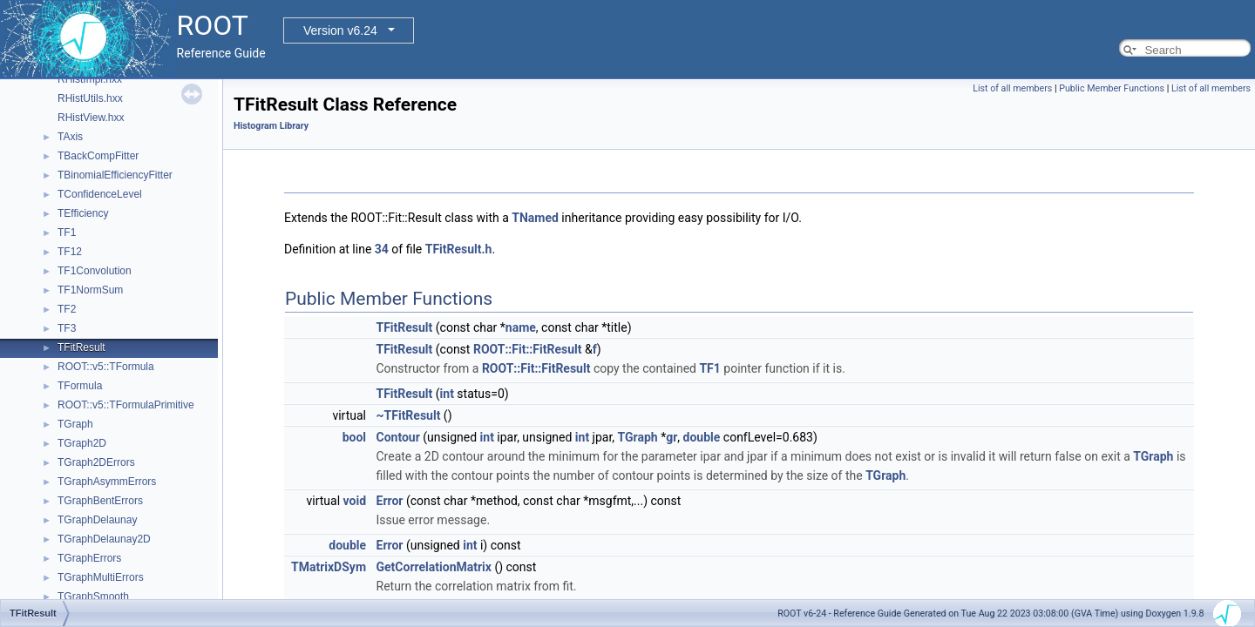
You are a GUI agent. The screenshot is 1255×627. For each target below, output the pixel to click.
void (354, 501)
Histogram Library (271, 125)
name (520, 327)
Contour (398, 437)
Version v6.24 (340, 30)
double (702, 437)
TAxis (70, 137)
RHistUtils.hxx (90, 98)
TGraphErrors (89, 558)
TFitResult (81, 347)
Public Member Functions (1111, 88)
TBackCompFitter (98, 156)
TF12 (70, 252)
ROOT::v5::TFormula (106, 367)
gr (671, 437)
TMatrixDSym (328, 567)
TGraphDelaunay (97, 520)
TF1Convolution (95, 271)
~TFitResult (408, 415)
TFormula (80, 386)
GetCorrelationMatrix (434, 567)
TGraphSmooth (93, 596)
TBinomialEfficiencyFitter (115, 175)
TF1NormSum (90, 290)
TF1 (67, 232)
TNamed (535, 218)
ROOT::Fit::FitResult (527, 349)
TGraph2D (82, 443)
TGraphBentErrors (100, 501)
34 (382, 249)
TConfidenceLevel (100, 194)
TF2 (67, 309)
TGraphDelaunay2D (104, 539)
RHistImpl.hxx (90, 79)
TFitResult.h (458, 249)
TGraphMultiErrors (101, 577)
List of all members (1012, 88)
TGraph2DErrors (96, 462)
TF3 (67, 328)
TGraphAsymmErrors (107, 481)
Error (390, 501)
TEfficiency (83, 213)
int (447, 394)
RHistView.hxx (91, 117)
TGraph (75, 424)
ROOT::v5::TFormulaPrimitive (126, 405)
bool (354, 437)
